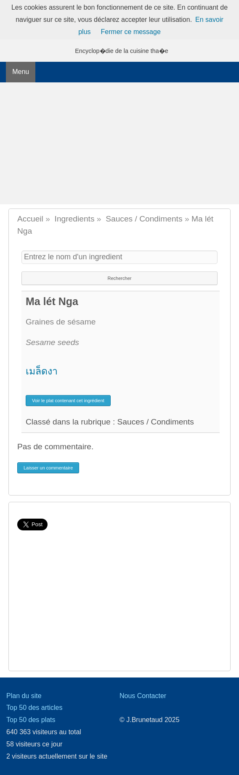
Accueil (30, 218)
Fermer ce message (131, 31)
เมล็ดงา (42, 371)
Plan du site (24, 695)
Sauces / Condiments (144, 218)
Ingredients (75, 218)
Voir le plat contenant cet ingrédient (68, 400)
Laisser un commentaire (48, 467)
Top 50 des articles (34, 707)
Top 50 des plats (31, 719)
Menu (20, 71)
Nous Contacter (143, 695)
